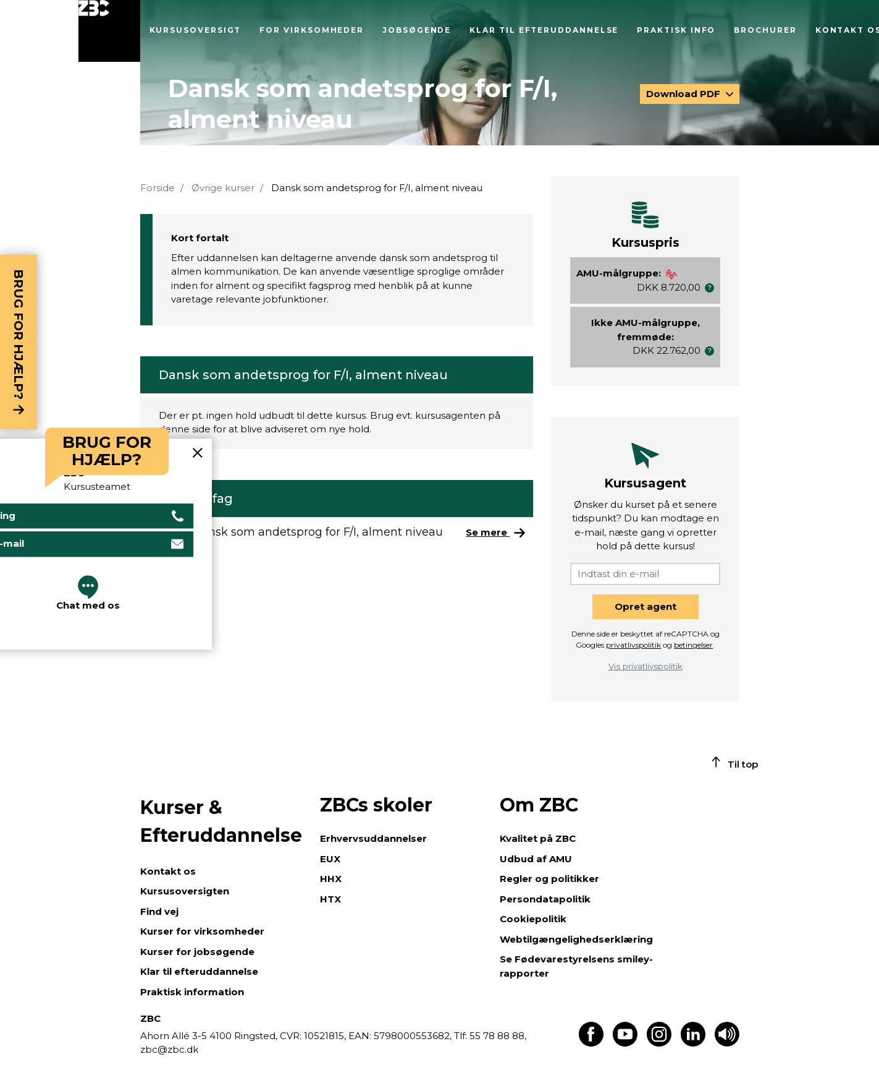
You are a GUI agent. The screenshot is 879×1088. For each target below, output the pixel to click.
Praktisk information (192, 992)
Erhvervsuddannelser (373, 838)
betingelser (693, 644)
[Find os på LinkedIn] (693, 1043)
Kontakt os (168, 871)
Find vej (159, 911)
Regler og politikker (549, 879)
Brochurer (765, 30)
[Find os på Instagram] (659, 1043)
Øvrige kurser (222, 188)
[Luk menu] (109, 31)
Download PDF (684, 94)
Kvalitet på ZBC (538, 838)
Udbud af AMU (536, 859)
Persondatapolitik (545, 899)
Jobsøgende (416, 30)
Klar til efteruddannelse (543, 30)
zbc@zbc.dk (169, 1049)
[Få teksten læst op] (727, 1043)
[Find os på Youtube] (625, 1043)
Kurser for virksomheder (202, 931)
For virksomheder (311, 30)
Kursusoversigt (195, 30)
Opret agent (645, 606)
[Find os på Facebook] (591, 1043)
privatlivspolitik (633, 644)
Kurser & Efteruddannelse (221, 821)
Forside (157, 188)
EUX (330, 859)
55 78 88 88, (496, 1036)
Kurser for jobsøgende (197, 951)
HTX (330, 899)
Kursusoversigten (184, 891)
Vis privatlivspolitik (645, 666)
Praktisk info (676, 30)
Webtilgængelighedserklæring (576, 939)
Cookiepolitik (533, 919)
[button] (709, 288)
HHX (331, 879)
